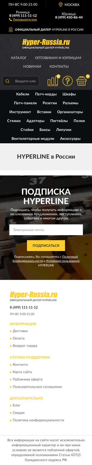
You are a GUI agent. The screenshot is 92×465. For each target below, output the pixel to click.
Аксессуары (70, 139)
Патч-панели (25, 103)
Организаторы (70, 112)
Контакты (59, 66)
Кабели (22, 94)
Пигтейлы (59, 121)
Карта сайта (22, 372)
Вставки (44, 112)
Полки (79, 121)
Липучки (63, 130)
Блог (16, 405)
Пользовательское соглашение (37, 387)
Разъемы (70, 103)
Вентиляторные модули (33, 139)
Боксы (44, 130)
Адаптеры (35, 121)
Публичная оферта (27, 379)
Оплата (19, 338)
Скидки (19, 413)
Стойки (27, 130)
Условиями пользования (62, 260)
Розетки (50, 103)
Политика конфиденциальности (38, 420)
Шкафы (69, 94)
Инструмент (20, 112)
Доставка (20, 331)
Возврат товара (25, 346)
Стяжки (14, 121)
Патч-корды (46, 94)
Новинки (32, 66)
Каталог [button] (19, 58)
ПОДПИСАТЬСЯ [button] (46, 246)
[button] (23, 19)
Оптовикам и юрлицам (58, 58)
